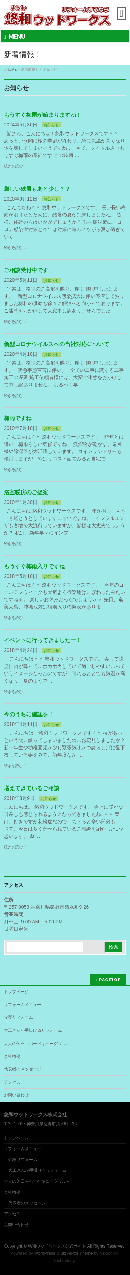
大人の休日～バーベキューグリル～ (37, 1043)
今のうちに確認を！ (29, 714)
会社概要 (12, 1056)
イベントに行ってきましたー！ (42, 640)
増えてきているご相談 (31, 788)
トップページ (16, 991)
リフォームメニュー (22, 1004)
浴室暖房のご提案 (26, 492)
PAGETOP (110, 979)
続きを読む (13, 166)
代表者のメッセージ (22, 1068)
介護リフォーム (18, 1017)
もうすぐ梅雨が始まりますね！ (42, 115)
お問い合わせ (16, 1095)
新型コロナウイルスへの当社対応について (56, 344)
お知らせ (51, 125)
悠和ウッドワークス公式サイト (57, 1246)
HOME (11, 69)
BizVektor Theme (76, 1253)
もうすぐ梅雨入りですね (34, 566)
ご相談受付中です (26, 270)
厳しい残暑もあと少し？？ (37, 189)
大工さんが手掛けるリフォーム (33, 1030)
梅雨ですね (18, 418)
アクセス (12, 1082)
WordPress (44, 1253)
